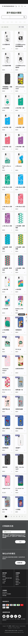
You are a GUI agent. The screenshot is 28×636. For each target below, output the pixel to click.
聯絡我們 (17, 581)
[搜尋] (22, 6)
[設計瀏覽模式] (26, 314)
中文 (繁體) (9, 626)
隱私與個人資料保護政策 (6, 593)
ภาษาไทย (14, 627)
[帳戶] (19, 6)
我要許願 (20, 563)
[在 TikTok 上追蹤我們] (15, 616)
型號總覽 (17, 574)
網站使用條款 (4, 592)
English (4, 626)
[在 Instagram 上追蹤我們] (7, 616)
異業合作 (17, 584)
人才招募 (4, 581)
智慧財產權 (4, 595)
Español (10, 627)
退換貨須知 (17, 579)
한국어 (18, 627)
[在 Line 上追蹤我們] (3, 616)
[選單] (25, 6)
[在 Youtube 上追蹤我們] (19, 616)
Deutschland (22, 626)
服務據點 (4, 576)
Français (17, 626)
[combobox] (22, 27)
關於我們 (4, 574)
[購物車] (16, 6)
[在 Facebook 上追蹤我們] (11, 616)
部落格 (3, 582)
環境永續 (4, 579)
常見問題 (17, 576)
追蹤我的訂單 (18, 582)
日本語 (13, 626)
